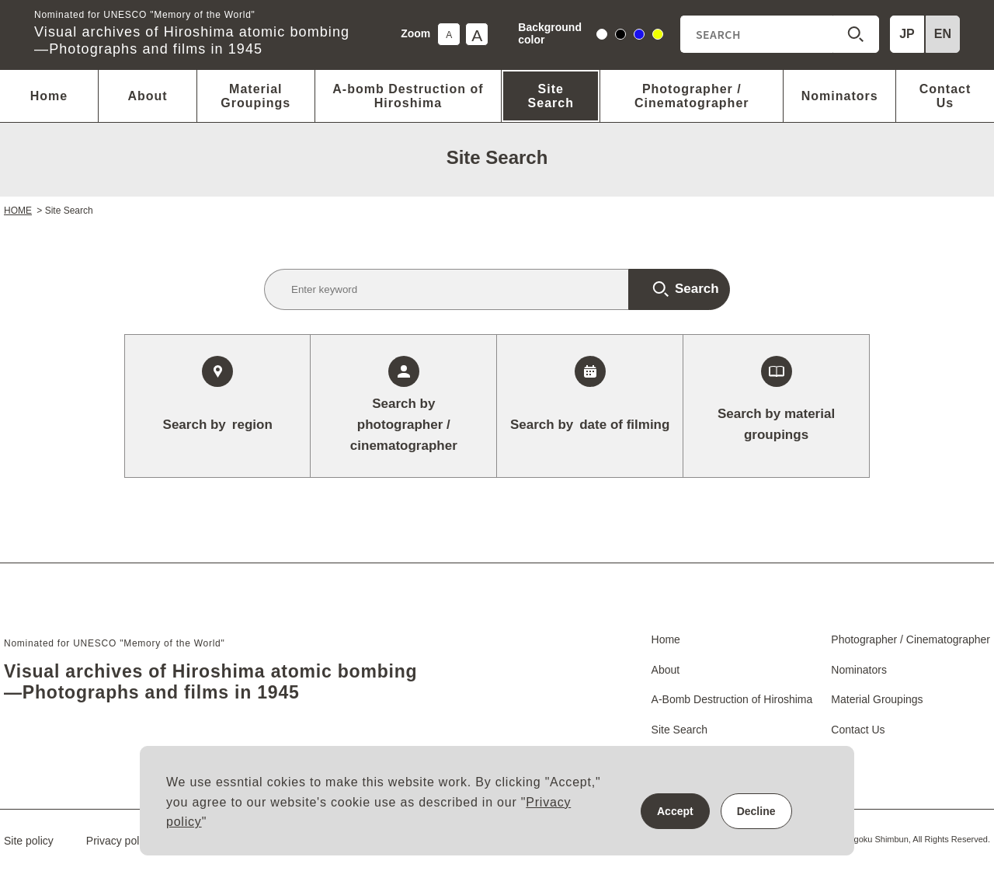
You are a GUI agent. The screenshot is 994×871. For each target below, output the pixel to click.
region (218, 424)
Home (49, 96)
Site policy (29, 840)
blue (639, 36)
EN (942, 33)
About (147, 96)
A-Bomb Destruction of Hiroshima (732, 699)
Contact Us (945, 96)
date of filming (589, 424)
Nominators (839, 96)
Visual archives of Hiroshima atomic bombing (191, 34)
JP (907, 33)
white (602, 36)
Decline (756, 811)
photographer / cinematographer (403, 423)
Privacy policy (119, 840)
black (621, 36)
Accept (675, 811)
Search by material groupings (776, 424)
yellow (658, 36)
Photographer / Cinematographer (691, 96)
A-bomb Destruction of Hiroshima (407, 96)
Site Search (551, 96)
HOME (18, 210)
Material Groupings (255, 96)
